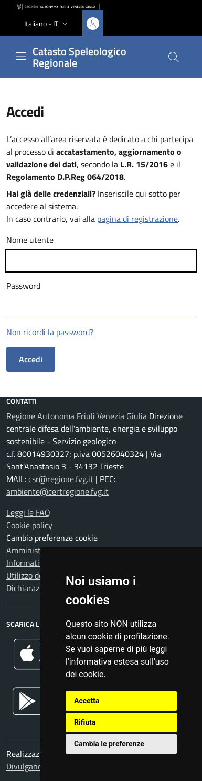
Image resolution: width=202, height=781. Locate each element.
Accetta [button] (87, 701)
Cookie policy (29, 525)
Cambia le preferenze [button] (109, 744)
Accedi (30, 359)
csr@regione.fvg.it (60, 479)
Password (23, 286)
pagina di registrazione (137, 218)
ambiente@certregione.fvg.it (57, 491)
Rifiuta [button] (84, 722)
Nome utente (30, 239)
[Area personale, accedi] (92, 23)
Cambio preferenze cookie (52, 537)
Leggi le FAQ (28, 512)
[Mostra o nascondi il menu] (21, 56)
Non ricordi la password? (49, 332)
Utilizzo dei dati (33, 575)
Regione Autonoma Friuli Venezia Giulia (76, 416)
